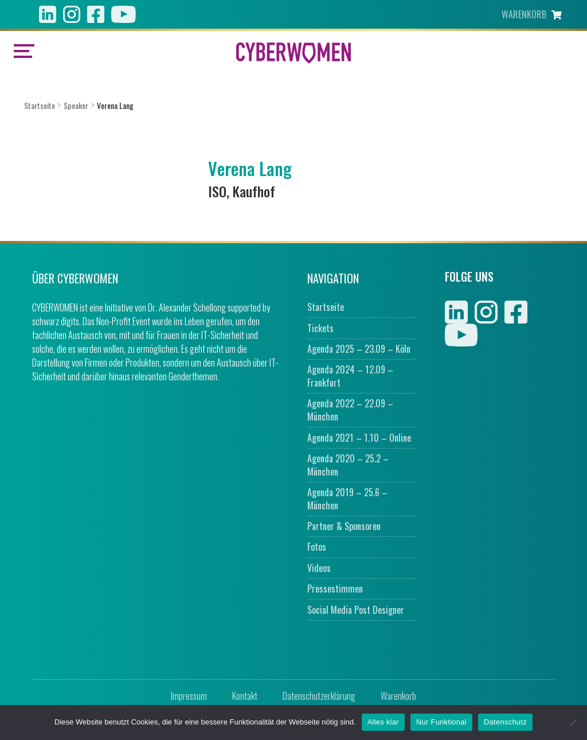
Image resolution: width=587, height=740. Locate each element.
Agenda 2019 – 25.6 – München (347, 498)
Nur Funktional (441, 722)
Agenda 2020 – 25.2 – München (348, 464)
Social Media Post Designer (355, 610)
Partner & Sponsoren (344, 526)
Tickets (320, 328)
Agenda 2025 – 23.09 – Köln (358, 349)
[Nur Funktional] (572, 722)
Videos (319, 568)
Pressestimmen (335, 588)
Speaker (76, 105)
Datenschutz (505, 722)
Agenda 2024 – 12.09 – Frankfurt (350, 376)
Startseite (39, 105)
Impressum (189, 696)
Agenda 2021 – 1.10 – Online (359, 438)
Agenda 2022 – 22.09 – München (350, 409)
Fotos (316, 547)
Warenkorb (398, 696)
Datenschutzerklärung (319, 696)
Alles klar (383, 722)
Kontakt (244, 696)
